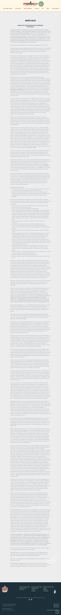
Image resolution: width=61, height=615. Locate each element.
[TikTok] (31, 599)
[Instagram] (29, 599)
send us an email (41, 597)
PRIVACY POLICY (56, 605)
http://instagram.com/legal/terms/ (17, 89)
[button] (42, 8)
